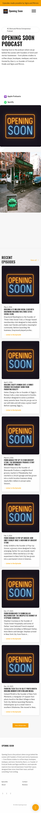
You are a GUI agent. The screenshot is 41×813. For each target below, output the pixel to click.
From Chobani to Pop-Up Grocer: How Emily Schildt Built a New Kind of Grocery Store (20, 540)
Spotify (9, 102)
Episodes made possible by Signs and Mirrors (20, 3)
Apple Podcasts (12, 96)
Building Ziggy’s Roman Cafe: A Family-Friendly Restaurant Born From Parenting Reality (19, 387)
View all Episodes (20, 725)
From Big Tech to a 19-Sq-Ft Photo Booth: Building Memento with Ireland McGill (20, 689)
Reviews (25, 785)
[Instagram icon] (3, 793)
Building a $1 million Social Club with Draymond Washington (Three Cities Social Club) (19, 311)
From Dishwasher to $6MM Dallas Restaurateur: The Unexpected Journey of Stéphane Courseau (20, 615)
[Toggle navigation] (34, 11)
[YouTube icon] (11, 793)
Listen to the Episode (12, 335)
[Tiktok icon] (7, 793)
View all (35, 260)
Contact (24, 782)
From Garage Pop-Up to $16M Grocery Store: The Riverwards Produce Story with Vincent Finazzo (19, 462)
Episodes (5, 782)
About (4, 785)
